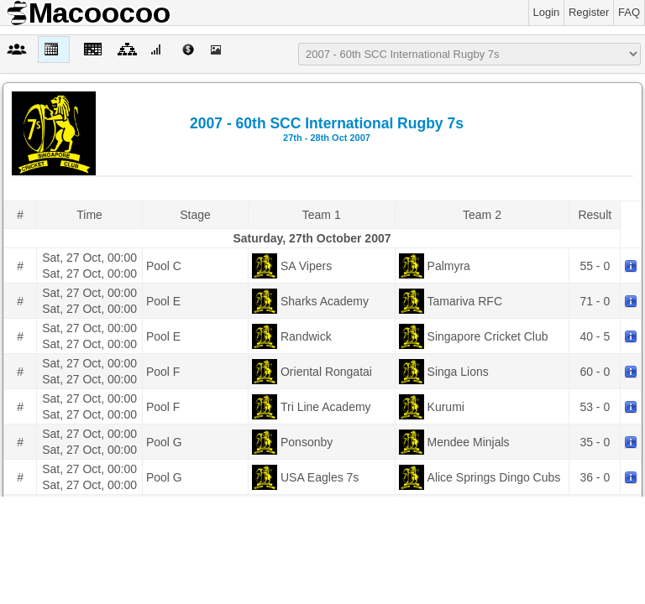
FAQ (629, 12)
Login (546, 12)
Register (589, 12)
